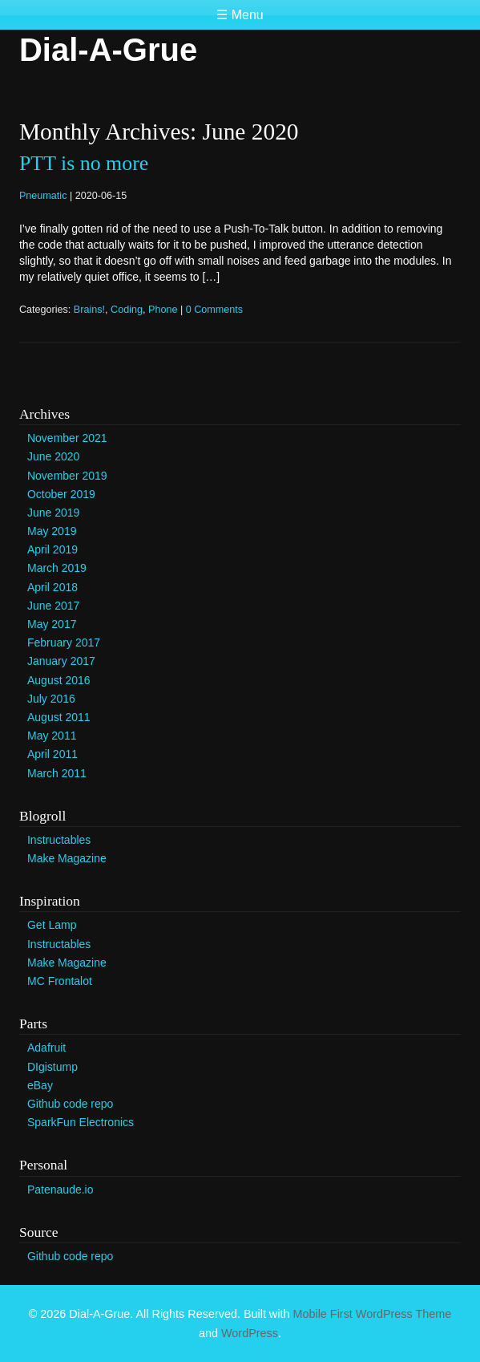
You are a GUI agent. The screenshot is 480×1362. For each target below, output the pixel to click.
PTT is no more (83, 163)
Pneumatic (43, 195)
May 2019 (51, 531)
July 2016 (51, 698)
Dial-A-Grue (108, 49)
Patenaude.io (60, 1189)
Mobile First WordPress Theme (371, 1313)
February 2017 (63, 642)
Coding (127, 309)
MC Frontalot (59, 981)
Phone (162, 309)
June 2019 (53, 512)
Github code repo (70, 1103)
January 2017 (61, 661)
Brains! (89, 309)
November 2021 (67, 438)
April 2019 (52, 549)
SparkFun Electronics (80, 1122)
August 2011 (59, 717)
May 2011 (51, 735)
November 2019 (67, 475)
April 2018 (52, 587)
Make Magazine (67, 858)
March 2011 (57, 773)
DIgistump (52, 1066)
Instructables (59, 839)
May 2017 (51, 624)
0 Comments (214, 309)
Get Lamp (51, 924)
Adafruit (46, 1047)
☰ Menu (239, 15)
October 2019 (61, 494)
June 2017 (53, 605)
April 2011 (52, 754)
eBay (40, 1085)
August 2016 (59, 680)
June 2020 (53, 456)
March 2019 (57, 567)
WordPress (249, 1333)
